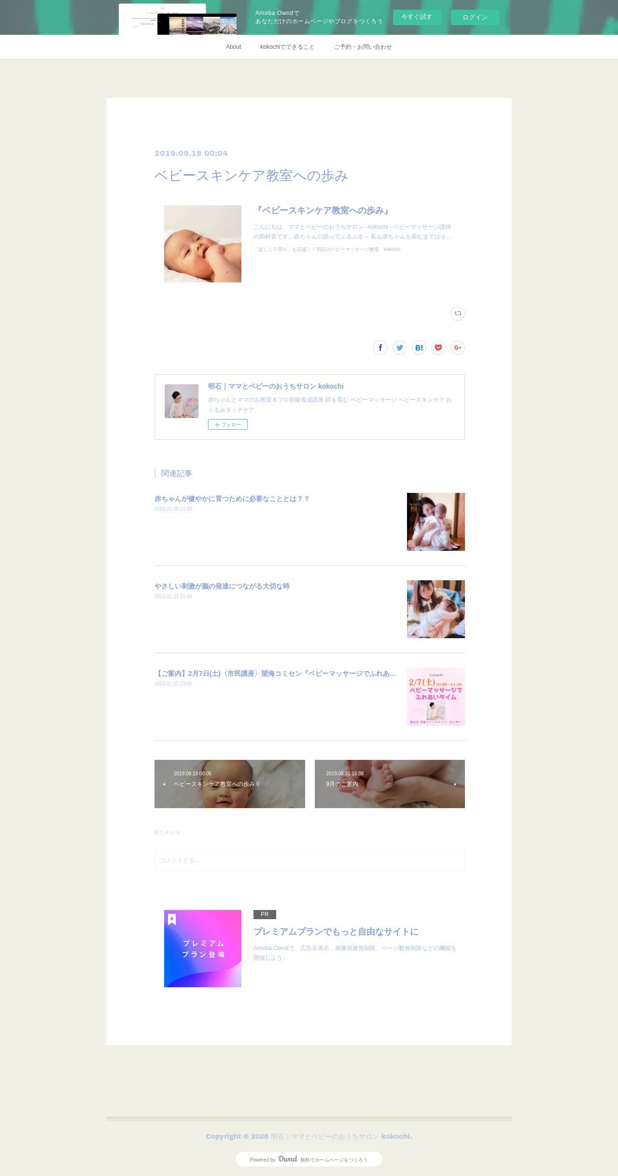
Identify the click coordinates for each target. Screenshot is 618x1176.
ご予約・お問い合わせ (363, 46)
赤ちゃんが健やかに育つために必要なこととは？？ (232, 499)
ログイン (475, 17)
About (233, 46)
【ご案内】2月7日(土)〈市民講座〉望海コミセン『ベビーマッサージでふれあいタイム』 (288, 673)
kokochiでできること (287, 46)
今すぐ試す (417, 16)
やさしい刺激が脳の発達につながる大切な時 (222, 586)
